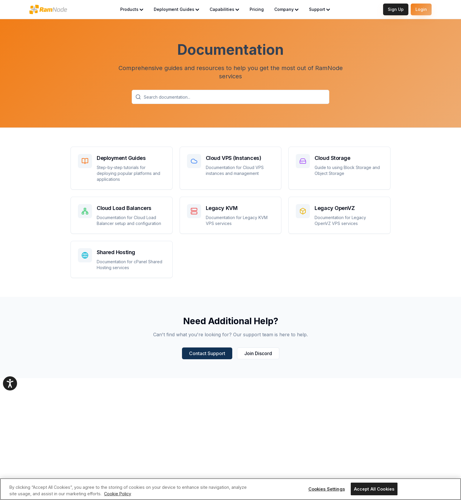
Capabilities (224, 9)
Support (319, 9)
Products (131, 9)
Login (421, 9)
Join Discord (258, 353)
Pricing (257, 9)
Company (286, 9)
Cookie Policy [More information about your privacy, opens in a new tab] (117, 493)
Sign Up (396, 9)
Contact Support (207, 353)
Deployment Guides (176, 9)
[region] (230, 489)
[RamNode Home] (48, 9)
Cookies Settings (326, 488)
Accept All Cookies (374, 488)
